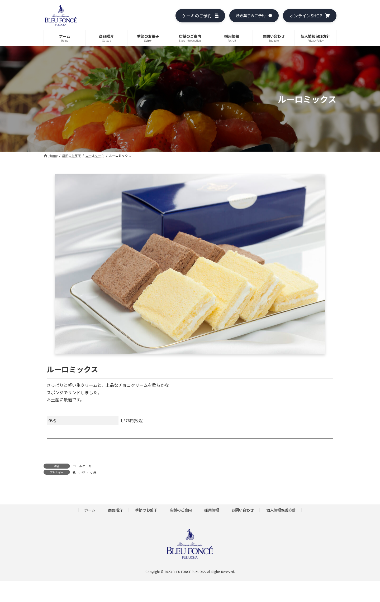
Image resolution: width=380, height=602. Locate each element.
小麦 (93, 472)
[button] (200, 16)
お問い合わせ (242, 510)
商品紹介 (115, 510)
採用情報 (211, 510)
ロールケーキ (82, 466)
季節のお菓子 (146, 510)
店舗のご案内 (181, 510)
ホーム (89, 510)
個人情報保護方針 (281, 510)
